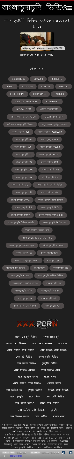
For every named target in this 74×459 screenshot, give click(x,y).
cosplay (45, 86)
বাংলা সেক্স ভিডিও (49, 403)
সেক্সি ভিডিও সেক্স (50, 370)
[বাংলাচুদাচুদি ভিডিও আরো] (69, 8)
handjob (59, 94)
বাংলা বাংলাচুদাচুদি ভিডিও (27, 260)
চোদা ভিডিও (41, 416)
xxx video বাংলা (28, 376)
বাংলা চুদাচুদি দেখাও (20, 200)
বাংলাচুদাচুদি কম (25, 298)
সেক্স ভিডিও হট (13, 390)
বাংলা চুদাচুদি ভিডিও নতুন (22, 245)
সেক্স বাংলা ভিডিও (26, 363)
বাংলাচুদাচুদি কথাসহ (50, 290)
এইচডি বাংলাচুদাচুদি (49, 109)
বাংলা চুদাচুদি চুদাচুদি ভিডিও (49, 184)
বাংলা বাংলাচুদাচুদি (49, 253)
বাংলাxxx (62, 343)
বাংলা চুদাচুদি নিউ (23, 207)
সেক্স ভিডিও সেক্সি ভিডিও (31, 409)
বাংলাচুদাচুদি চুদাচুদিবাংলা (25, 305)
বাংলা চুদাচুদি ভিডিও (20, 215)
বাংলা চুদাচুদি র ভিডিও (54, 245)
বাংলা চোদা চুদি (51, 336)
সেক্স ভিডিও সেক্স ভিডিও (53, 350)
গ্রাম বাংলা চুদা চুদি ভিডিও (23, 116)
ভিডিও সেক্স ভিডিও (58, 390)
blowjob (38, 79)
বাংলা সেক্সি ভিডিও (48, 356)
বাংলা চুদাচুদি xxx (49, 162)
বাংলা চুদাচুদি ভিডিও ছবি (37, 230)
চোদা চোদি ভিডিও (55, 396)
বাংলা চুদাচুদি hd (24, 139)
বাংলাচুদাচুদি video (20, 275)
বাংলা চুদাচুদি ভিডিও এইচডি (21, 222)
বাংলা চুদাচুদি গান (50, 177)
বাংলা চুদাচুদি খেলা (24, 177)
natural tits (23, 109)
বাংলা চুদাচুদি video (50, 147)
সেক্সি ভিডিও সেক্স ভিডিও (20, 350)
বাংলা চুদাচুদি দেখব (49, 192)
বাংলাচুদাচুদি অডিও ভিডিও (50, 275)
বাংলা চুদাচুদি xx (24, 162)
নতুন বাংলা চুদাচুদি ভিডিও (54, 124)
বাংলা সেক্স (58, 416)
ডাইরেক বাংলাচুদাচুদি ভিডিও (20, 124)
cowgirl (63, 86)
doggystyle (39, 94)
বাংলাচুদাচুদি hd (60, 268)
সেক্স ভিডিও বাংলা (19, 416)
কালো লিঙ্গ (34, 396)
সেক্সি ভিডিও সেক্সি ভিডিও (27, 383)
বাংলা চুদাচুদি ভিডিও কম (54, 222)
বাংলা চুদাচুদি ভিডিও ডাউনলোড (37, 237)
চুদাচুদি (53, 409)
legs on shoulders (26, 101)
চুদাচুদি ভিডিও (35, 390)
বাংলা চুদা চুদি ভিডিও (26, 336)
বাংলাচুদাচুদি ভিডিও (24, 447)
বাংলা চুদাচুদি (16, 396)
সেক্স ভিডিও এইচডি (24, 370)
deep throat (17, 94)
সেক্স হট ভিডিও (24, 356)
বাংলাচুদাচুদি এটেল (23, 290)
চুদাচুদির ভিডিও (49, 363)
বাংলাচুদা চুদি (53, 260)
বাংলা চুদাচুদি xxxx (24, 169)
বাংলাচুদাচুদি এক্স (54, 283)
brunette (57, 79)
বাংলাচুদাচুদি (39, 268)
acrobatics (18, 79)
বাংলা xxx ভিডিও (16, 343)
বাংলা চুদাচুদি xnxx (49, 154)
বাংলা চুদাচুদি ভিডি (50, 207)
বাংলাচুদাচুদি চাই (48, 298)
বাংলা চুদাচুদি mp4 (49, 139)
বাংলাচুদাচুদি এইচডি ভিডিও (25, 283)
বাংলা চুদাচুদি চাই (19, 184)
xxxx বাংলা (50, 376)
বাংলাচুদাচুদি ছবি (52, 305)
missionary (52, 101)
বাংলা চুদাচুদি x (23, 154)
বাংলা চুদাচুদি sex (22, 147)
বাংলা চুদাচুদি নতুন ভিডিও (50, 200)
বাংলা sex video (42, 343)
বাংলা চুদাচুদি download (50, 131)
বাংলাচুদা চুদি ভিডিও (15, 268)
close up (27, 86)
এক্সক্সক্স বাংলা (54, 383)
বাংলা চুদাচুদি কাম (50, 169)
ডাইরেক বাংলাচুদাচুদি (53, 116)
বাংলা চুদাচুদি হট (24, 253)
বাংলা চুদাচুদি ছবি (24, 192)
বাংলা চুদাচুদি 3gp (20, 131)
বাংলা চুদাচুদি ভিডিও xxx (51, 215)
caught (10, 86)
